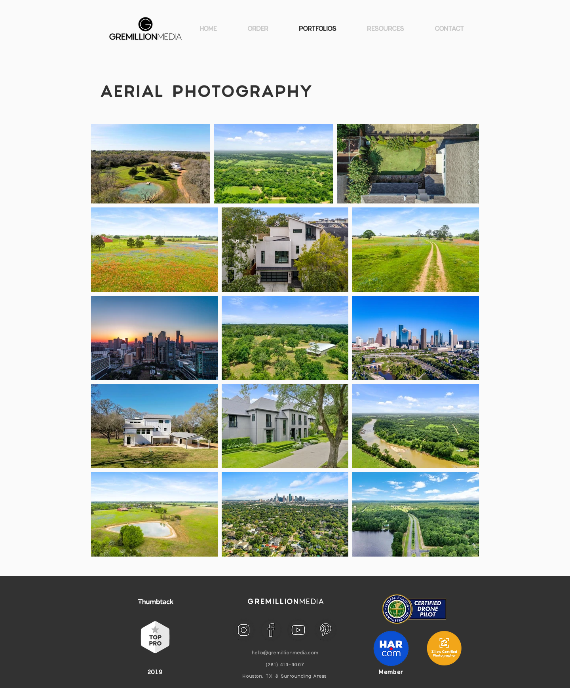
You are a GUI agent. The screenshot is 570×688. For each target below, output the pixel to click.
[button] (385, 28)
